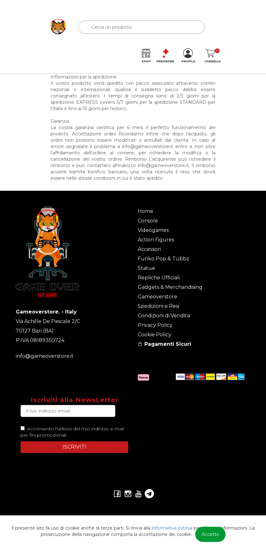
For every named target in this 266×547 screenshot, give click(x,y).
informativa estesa (172, 528)
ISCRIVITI (74, 447)
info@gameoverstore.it (45, 356)
